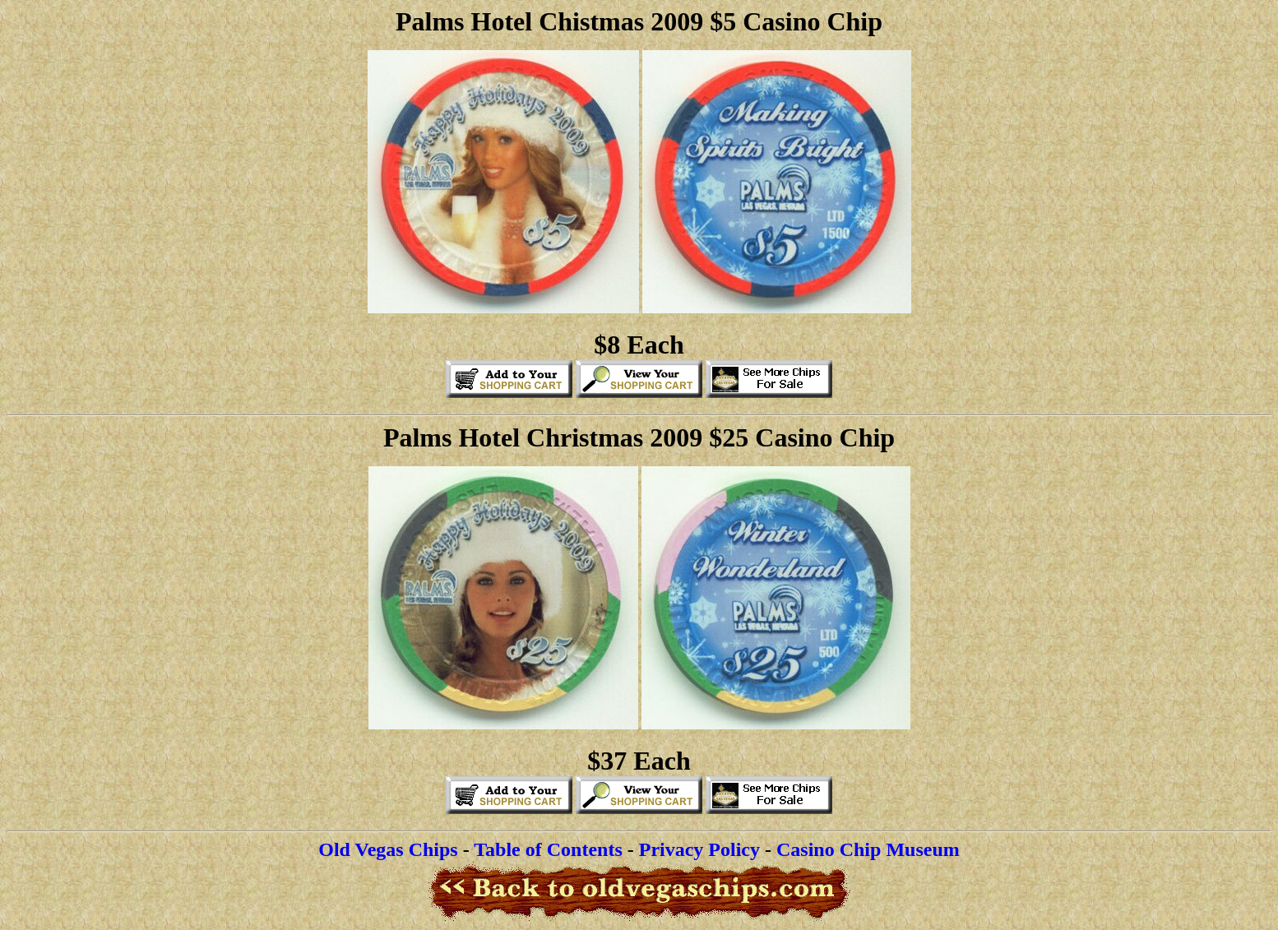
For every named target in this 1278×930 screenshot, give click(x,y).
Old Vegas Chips (387, 849)
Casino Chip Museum (868, 849)
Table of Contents (548, 849)
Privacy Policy (699, 849)
